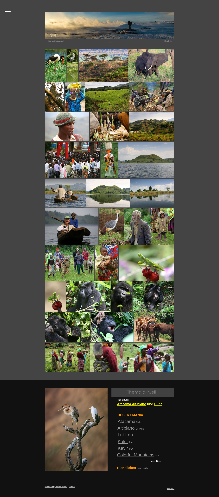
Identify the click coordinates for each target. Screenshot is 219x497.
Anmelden (170, 489)
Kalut (123, 441)
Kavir (123, 448)
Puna (158, 404)
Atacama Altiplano (131, 404)
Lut (121, 434)
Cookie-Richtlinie (61, 487)
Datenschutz (49, 487)
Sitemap (72, 487)
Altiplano (126, 428)
